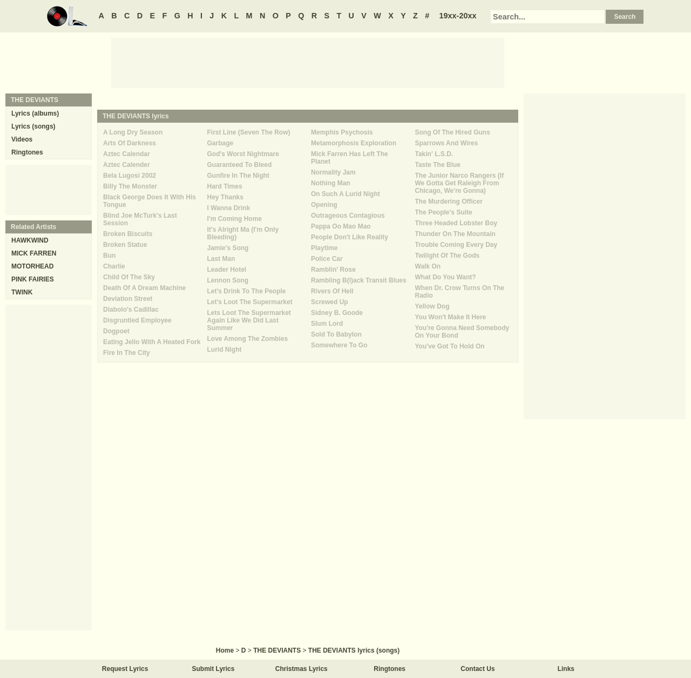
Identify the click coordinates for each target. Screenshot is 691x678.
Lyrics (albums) (35, 113)
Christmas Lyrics (301, 669)
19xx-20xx (458, 15)
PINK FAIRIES (32, 279)
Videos (21, 139)
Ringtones (27, 152)
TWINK (21, 292)
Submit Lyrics (213, 669)
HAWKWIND (30, 240)
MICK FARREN (33, 253)
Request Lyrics (125, 669)
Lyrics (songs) (33, 126)
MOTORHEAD (32, 266)
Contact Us (477, 669)
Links (566, 669)
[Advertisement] (307, 62)
